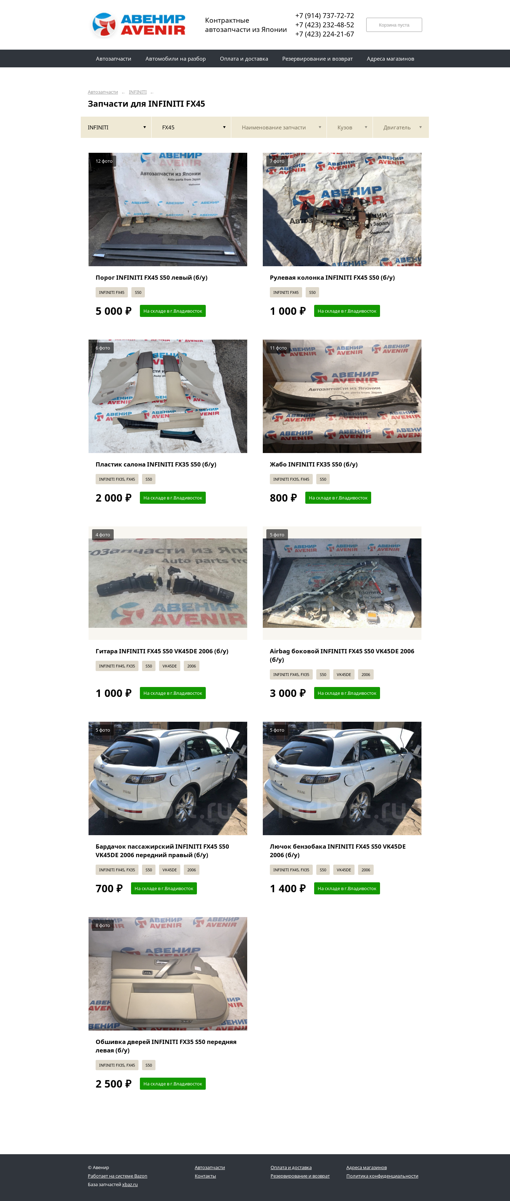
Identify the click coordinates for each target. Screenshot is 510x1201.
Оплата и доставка (291, 1167)
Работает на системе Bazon (117, 1176)
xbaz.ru (130, 1184)
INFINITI (138, 92)
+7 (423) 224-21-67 (324, 34)
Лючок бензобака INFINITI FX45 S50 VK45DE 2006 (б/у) (338, 850)
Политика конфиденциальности (382, 1176)
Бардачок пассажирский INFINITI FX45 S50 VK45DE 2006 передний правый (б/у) (162, 850)
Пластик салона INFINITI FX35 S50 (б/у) (156, 464)
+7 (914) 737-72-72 (324, 15)
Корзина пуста (394, 25)
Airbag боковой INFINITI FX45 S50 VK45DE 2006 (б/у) (342, 655)
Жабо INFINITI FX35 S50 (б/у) (314, 464)
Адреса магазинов (366, 1167)
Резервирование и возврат (300, 1176)
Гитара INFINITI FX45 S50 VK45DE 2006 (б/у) (162, 651)
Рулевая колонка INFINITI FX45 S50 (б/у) (332, 277)
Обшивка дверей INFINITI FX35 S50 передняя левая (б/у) (166, 1046)
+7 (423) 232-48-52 (324, 24)
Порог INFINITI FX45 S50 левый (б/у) (152, 277)
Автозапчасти (103, 92)
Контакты (205, 1176)
